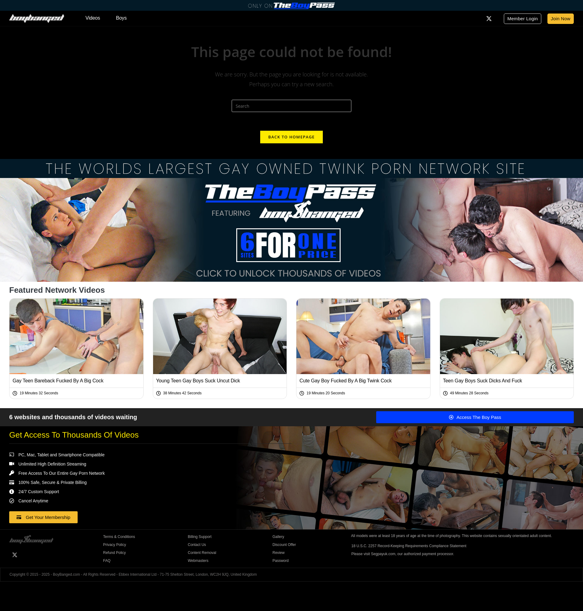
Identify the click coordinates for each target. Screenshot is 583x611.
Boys (121, 18)
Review (278, 553)
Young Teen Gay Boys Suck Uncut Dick (198, 380)
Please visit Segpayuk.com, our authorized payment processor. (402, 554)
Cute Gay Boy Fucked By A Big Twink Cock (345, 380)
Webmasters (198, 561)
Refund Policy (114, 553)
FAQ (106, 561)
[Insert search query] (291, 106)
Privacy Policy (114, 545)
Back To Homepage (291, 137)
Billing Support (199, 537)
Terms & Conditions (119, 537)
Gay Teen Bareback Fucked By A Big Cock (58, 380)
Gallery (278, 537)
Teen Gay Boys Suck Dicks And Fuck (482, 380)
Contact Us (197, 545)
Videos (93, 18)
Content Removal (202, 553)
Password (280, 561)
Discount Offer (284, 545)
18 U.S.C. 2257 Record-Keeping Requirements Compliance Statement (408, 546)
